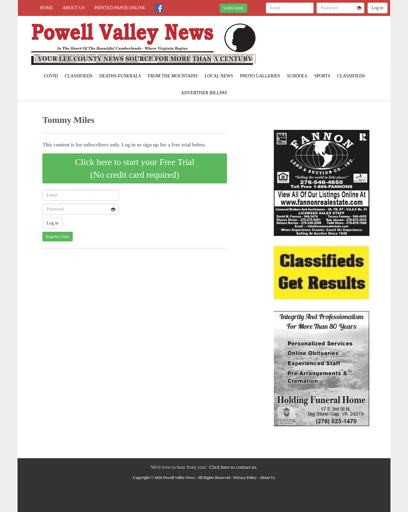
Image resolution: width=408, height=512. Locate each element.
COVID (51, 76)
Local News (219, 76)
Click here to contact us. (233, 467)
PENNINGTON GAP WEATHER (332, 38)
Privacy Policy (245, 477)
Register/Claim (57, 236)
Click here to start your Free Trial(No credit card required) (134, 168)
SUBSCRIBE (233, 8)
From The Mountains (173, 76)
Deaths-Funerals (120, 76)
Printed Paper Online (120, 7)
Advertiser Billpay (204, 92)
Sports (322, 76)
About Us (73, 7)
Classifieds (78, 76)
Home (46, 7)
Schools (297, 76)
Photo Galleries (260, 76)
